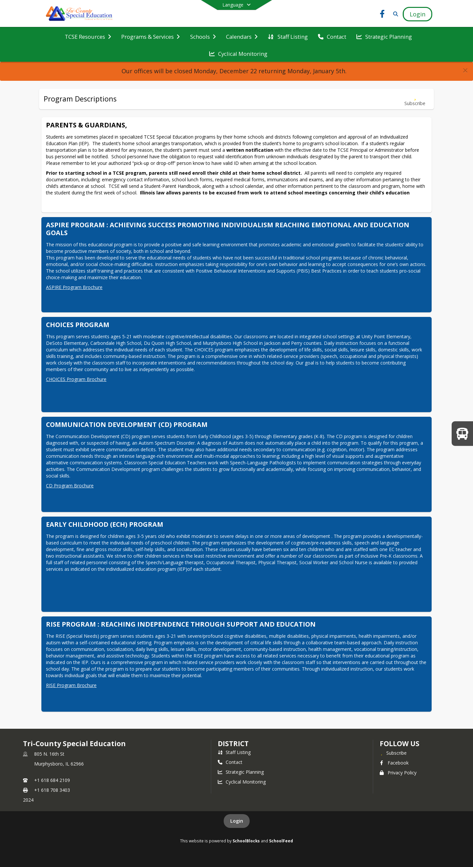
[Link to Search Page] (394, 14)
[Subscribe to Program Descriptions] (414, 99)
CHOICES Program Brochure (76, 379)
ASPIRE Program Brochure (74, 287)
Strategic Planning (241, 772)
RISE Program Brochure (71, 685)
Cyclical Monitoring (242, 782)
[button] (465, 70)
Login (236, 821)
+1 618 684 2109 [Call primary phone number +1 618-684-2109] (52, 780)
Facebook (394, 763)
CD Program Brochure (70, 485)
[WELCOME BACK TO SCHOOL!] (462, 433)
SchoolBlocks (246, 840)
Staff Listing (234, 752)
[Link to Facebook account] (382, 15)
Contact (230, 762)
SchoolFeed (281, 840)
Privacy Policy (398, 772)
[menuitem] (87, 36)
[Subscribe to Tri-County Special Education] (393, 752)
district (233, 743)
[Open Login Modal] (417, 14)
